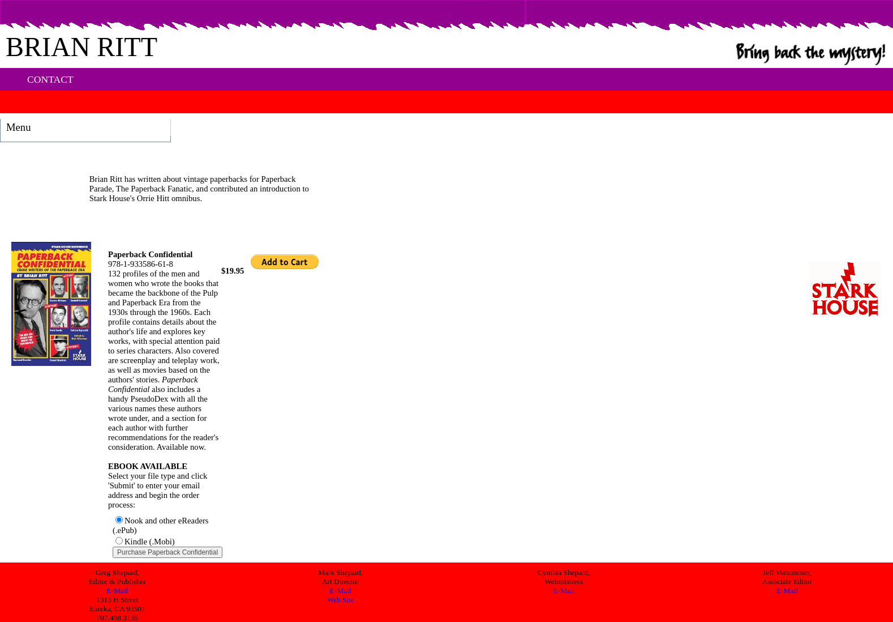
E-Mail (117, 590)
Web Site (340, 599)
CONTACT (50, 79)
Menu (18, 127)
